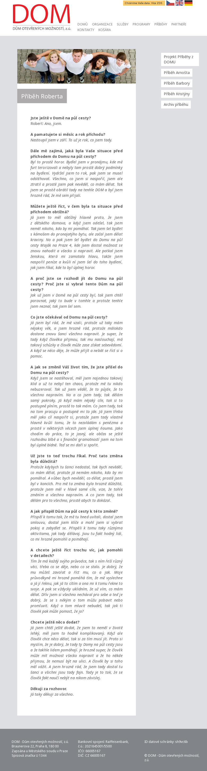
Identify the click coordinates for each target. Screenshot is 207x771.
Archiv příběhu (176, 104)
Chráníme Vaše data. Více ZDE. (144, 3)
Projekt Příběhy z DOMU (178, 59)
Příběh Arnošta (177, 72)
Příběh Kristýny (177, 93)
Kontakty (85, 30)
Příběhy (160, 24)
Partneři (178, 24)
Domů (82, 24)
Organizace (102, 24)
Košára (104, 30)
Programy (141, 24)
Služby (122, 24)
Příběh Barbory (177, 83)
